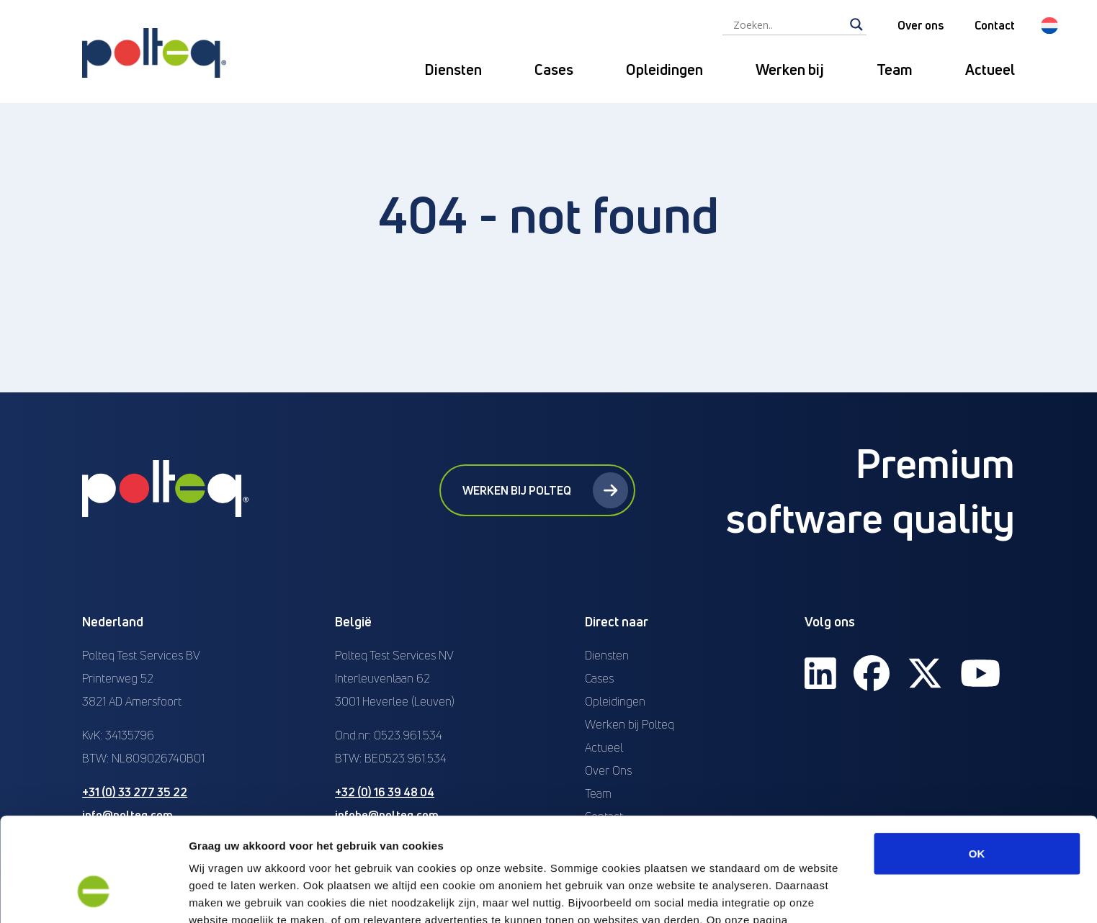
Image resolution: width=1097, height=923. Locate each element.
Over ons (920, 25)
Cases (553, 69)
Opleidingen (664, 69)
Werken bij (790, 69)
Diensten (453, 69)
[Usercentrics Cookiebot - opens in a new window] (93, 895)
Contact (995, 25)
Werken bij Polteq (545, 490)
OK (977, 764)
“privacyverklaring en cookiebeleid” (287, 848)
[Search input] (788, 24)
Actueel (990, 69)
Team (895, 69)
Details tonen (778, 894)
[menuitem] (1049, 25)
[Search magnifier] (856, 24)
